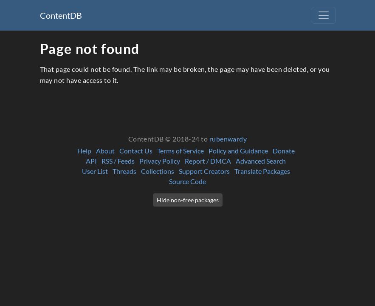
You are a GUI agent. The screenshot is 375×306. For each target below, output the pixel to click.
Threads (124, 171)
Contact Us (135, 151)
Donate (284, 151)
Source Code (187, 181)
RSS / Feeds (118, 161)
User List (95, 171)
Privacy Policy (159, 161)
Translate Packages (262, 171)
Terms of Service (180, 151)
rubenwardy (228, 139)
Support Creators (204, 171)
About (105, 151)
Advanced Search (261, 161)
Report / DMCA (208, 161)
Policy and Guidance (238, 151)
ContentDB (61, 15)
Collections (157, 171)
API (91, 161)
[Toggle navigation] (324, 15)
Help (84, 151)
